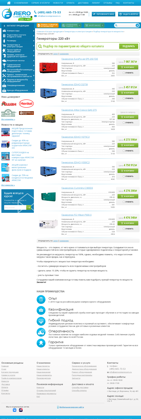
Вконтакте (14, 410)
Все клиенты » (8, 119)
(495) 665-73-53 (49, 12)
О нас (3, 369)
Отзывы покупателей (46, 390)
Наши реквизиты (44, 375)
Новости (58, 3)
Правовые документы (46, 393)
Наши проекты (43, 366)
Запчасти (76, 378)
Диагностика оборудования (84, 369)
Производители (44, 378)
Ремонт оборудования (82, 372)
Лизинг (96, 3)
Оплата (70, 3)
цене (55, 53)
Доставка (83, 3)
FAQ (118, 3)
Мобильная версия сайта (71, 407)
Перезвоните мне (105, 14)
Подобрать (129, 46)
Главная (8, 3)
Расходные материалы (82, 375)
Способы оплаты (79, 390)
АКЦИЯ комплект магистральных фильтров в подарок (21, 167)
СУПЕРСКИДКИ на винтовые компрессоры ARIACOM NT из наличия (23, 156)
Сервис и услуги (40, 3)
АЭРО (16, 13)
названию (64, 53)
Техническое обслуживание (84, 366)
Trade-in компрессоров (11, 378)
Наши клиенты (43, 369)
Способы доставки (80, 387)
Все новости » (8, 185)
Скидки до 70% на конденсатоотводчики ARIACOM (22, 177)
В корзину (129, 67)
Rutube (21, 410)
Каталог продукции (10, 372)
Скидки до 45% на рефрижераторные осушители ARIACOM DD (21, 144)
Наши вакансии (43, 372)
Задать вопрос (130, 14)
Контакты (128, 3)
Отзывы (108, 3)
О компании (21, 3)
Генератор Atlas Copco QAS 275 (79, 110)
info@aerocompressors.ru (49, 16)
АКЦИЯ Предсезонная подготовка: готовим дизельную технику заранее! (22, 132)
